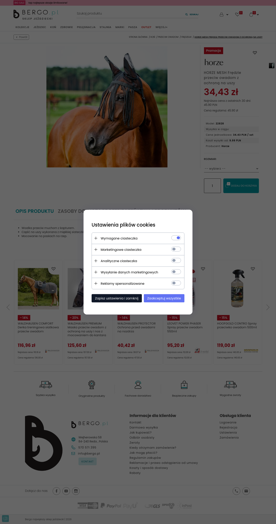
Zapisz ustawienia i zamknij (116, 298)
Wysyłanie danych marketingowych (129, 272)
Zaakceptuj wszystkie (164, 298)
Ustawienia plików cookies (123, 225)
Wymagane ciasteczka (119, 238)
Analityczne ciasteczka (119, 260)
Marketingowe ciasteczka (121, 249)
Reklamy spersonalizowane (122, 283)
